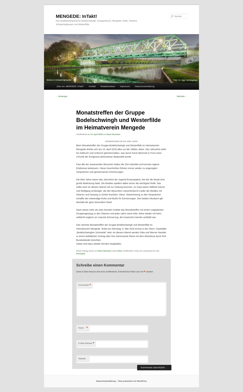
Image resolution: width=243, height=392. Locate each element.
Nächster (182, 96)
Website (82, 358)
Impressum (125, 86)
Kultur (119, 251)
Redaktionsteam (108, 86)
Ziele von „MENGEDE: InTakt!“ (70, 86)
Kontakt (92, 86)
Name (83, 328)
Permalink (80, 254)
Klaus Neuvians (113, 134)
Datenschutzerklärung (144, 86)
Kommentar (84, 285)
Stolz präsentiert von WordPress (132, 381)
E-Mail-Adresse (86, 343)
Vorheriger (61, 96)
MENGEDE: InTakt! (76, 16)
